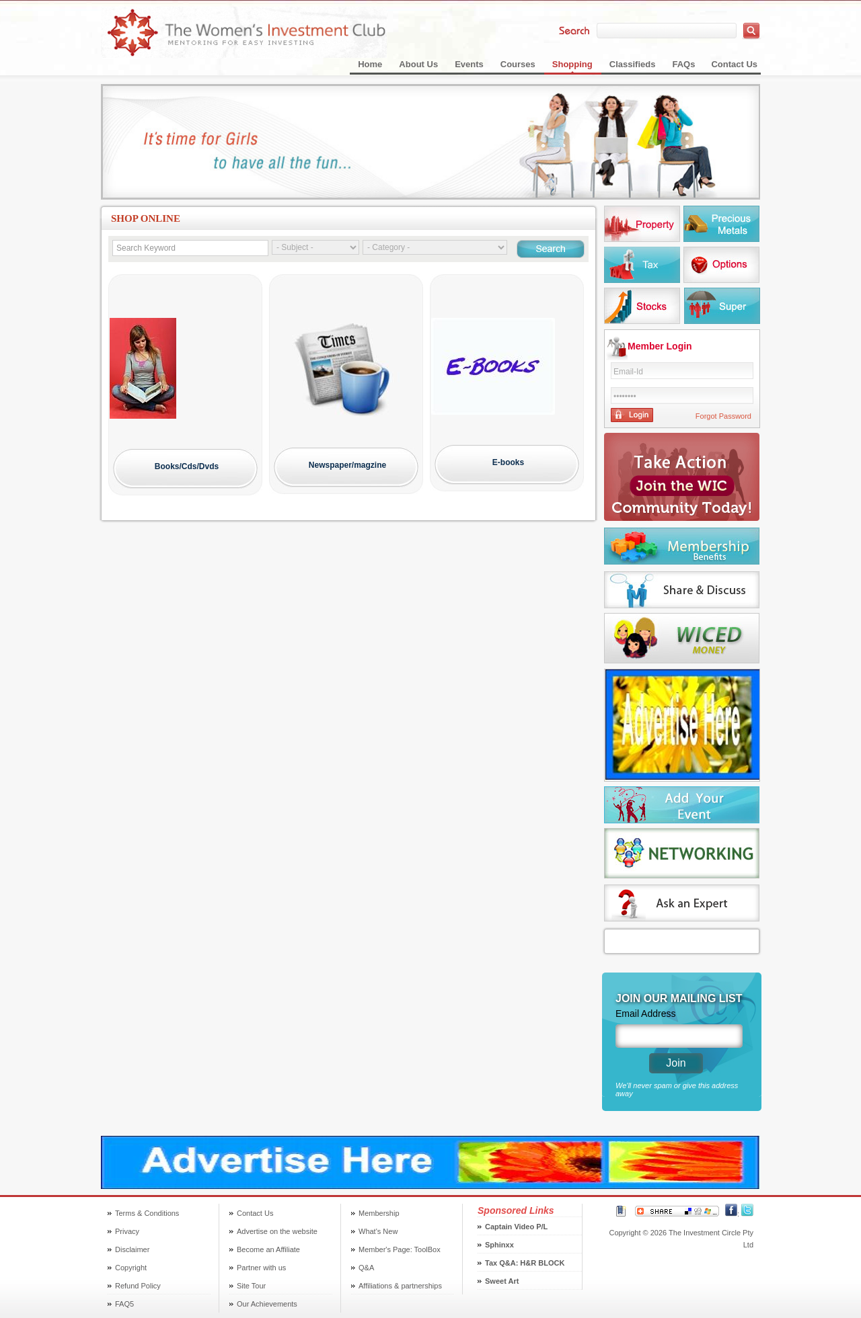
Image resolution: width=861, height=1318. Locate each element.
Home (370, 64)
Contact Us (734, 64)
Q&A (366, 1268)
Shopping (572, 64)
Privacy (127, 1231)
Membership (379, 1213)
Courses (517, 64)
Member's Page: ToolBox (400, 1249)
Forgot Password (723, 416)
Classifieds (632, 64)
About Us (418, 64)
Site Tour (251, 1286)
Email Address (645, 1013)
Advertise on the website (277, 1231)
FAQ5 (124, 1304)
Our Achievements (267, 1304)
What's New (378, 1231)
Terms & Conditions (147, 1213)
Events (469, 64)
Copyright (131, 1268)
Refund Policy (138, 1286)
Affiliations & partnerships (400, 1286)
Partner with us (261, 1268)
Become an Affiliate (268, 1249)
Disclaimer (132, 1249)
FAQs (683, 64)
